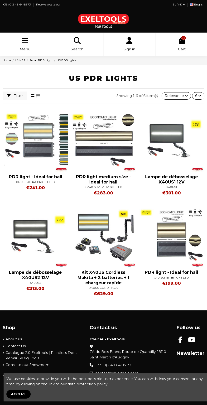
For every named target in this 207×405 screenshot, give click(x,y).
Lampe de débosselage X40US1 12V (171, 179)
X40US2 (35, 282)
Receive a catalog (48, 4)
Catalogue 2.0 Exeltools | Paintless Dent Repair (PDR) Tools (41, 355)
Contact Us (15, 346)
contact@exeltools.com (116, 373)
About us (13, 339)
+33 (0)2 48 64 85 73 (17, 4)
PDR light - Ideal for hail (35, 176)
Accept (18, 394)
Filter (15, 95)
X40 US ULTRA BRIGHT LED (35, 182)
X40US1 (171, 187)
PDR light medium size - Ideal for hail (103, 179)
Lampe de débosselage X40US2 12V (35, 275)
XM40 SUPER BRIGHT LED (103, 187)
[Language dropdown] (197, 4)
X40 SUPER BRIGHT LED (171, 277)
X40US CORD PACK (103, 287)
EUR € (179, 4)
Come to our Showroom (27, 364)
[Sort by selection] (176, 96)
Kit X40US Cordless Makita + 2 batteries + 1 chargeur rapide (103, 277)
